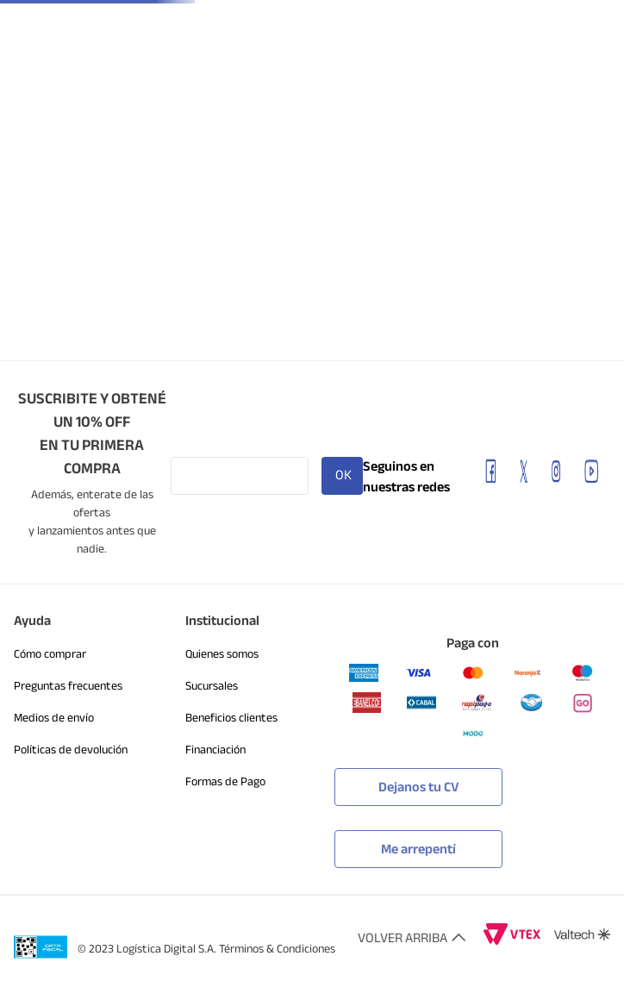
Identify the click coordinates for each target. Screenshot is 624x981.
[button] (418, 837)
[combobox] (308, 75)
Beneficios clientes (231, 717)
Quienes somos (222, 653)
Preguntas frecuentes (68, 685)
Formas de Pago (225, 781)
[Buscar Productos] (490, 75)
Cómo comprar (50, 653)
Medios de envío (54, 717)
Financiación (215, 749)
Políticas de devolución (71, 749)
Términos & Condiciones (277, 948)
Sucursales (211, 685)
